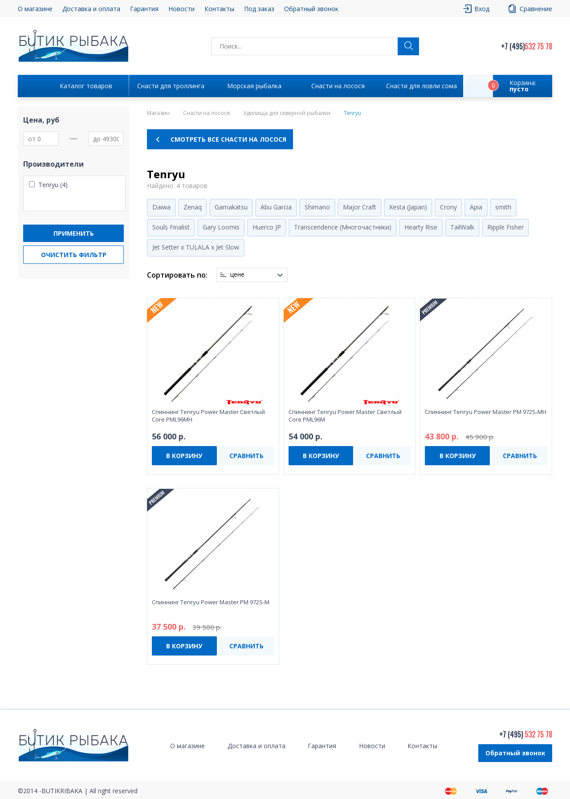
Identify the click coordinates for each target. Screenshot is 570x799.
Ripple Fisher (505, 227)
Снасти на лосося (338, 86)
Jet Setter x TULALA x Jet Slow (195, 247)
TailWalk (462, 227)
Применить (73, 233)
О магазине (35, 8)
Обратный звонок (311, 8)
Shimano (317, 207)
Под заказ (259, 8)
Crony (448, 207)
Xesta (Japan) (408, 207)
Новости (181, 8)
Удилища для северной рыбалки (286, 113)
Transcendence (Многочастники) (342, 227)
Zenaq (192, 207)
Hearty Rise (420, 227)
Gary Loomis (221, 227)
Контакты (219, 8)
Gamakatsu (231, 207)
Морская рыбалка (254, 86)
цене (237, 274)
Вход (481, 8)
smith (503, 207)
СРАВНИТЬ (246, 455)
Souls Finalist (171, 227)
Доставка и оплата (91, 8)
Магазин (158, 113)
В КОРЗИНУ (184, 455)
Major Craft (359, 207)
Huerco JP (266, 227)
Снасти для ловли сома (421, 86)
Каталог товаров (86, 86)
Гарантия (144, 8)
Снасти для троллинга (170, 86)
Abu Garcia (276, 207)
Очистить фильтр (73, 254)
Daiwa (161, 207)
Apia (476, 207)
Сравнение (536, 8)
